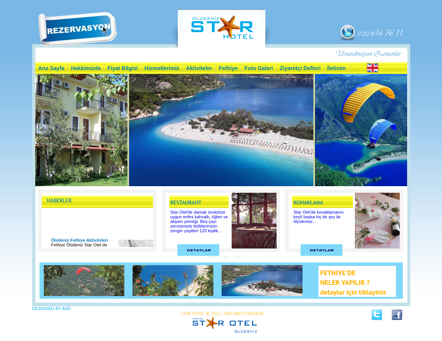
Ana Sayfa (51, 68)
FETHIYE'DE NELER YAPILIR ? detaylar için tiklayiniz (353, 282)
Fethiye (228, 68)
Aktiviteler (199, 68)
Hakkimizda (86, 68)
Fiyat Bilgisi (122, 68)
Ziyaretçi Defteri (300, 68)
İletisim (336, 68)
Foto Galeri (258, 68)
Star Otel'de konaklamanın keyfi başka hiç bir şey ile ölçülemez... (319, 217)
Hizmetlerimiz (161, 68)
